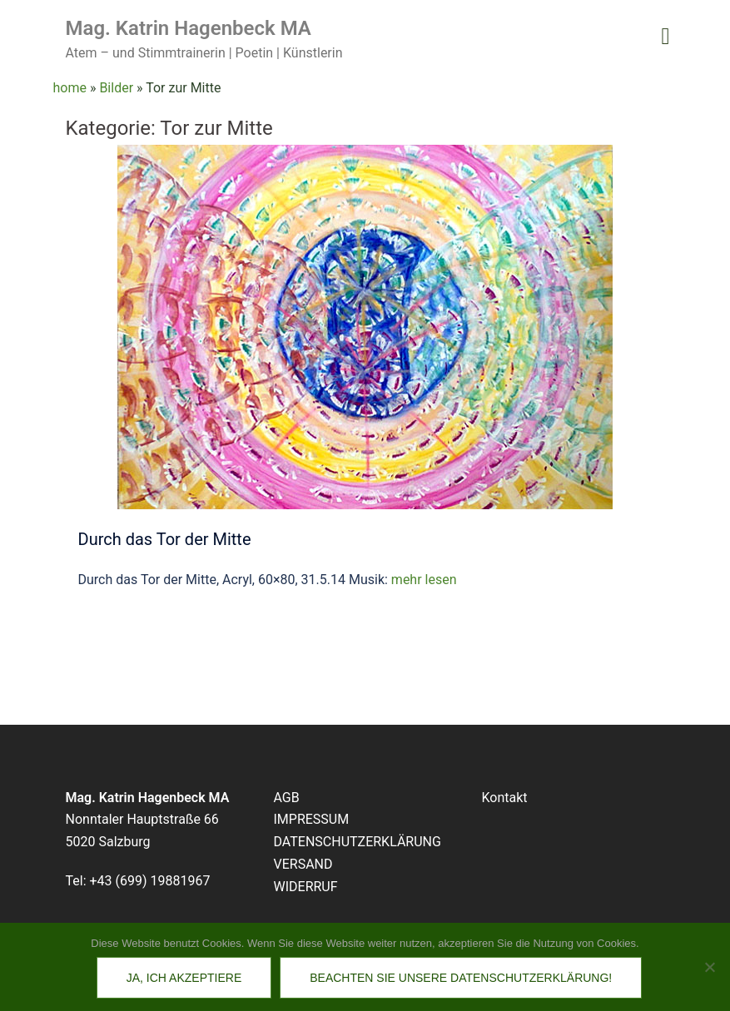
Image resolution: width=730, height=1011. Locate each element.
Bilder (116, 88)
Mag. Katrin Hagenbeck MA (188, 28)
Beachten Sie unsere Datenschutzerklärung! (461, 977)
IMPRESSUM (312, 819)
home (70, 88)
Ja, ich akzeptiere (184, 977)
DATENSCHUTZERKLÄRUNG (357, 842)
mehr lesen (424, 579)
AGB (287, 797)
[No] (709, 967)
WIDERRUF (306, 887)
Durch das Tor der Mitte (164, 539)
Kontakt (505, 797)
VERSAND (303, 864)
